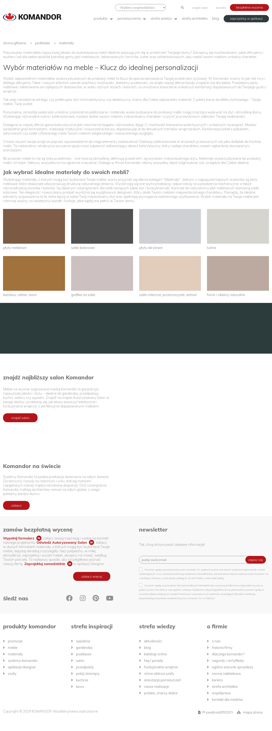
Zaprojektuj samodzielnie (44, 564)
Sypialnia (83, 641)
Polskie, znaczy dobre (161, 693)
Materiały (15, 654)
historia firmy (222, 647)
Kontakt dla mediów (227, 699)
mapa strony (253, 712)
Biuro (80, 686)
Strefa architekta (194, 18)
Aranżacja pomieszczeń (162, 680)
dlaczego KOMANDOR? (228, 654)
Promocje (15, 641)
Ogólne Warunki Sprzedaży (232, 667)
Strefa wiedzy (161, 18)
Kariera (217, 680)
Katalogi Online (155, 654)
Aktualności (153, 641)
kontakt (221, 8)
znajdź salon (200, 8)
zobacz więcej (91, 576)
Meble (12, 647)
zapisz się (255, 560)
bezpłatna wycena (249, 7)
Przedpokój (84, 667)
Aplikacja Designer (22, 667)
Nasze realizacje (156, 686)
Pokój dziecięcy (88, 673)
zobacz (16, 505)
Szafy (12, 673)
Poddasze (83, 654)
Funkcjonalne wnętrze (161, 667)
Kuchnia (82, 680)
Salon (80, 660)
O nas (216, 641)
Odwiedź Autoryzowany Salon (62, 542)
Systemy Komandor (23, 660)
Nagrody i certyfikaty (228, 660)
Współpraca (221, 693)
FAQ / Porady (153, 660)
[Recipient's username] (195, 560)
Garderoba (84, 647)
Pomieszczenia (129, 18)
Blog (215, 18)
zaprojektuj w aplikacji (246, 18)
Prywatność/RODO (217, 712)
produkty (101, 18)
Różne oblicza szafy (159, 673)
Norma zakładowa (226, 673)
